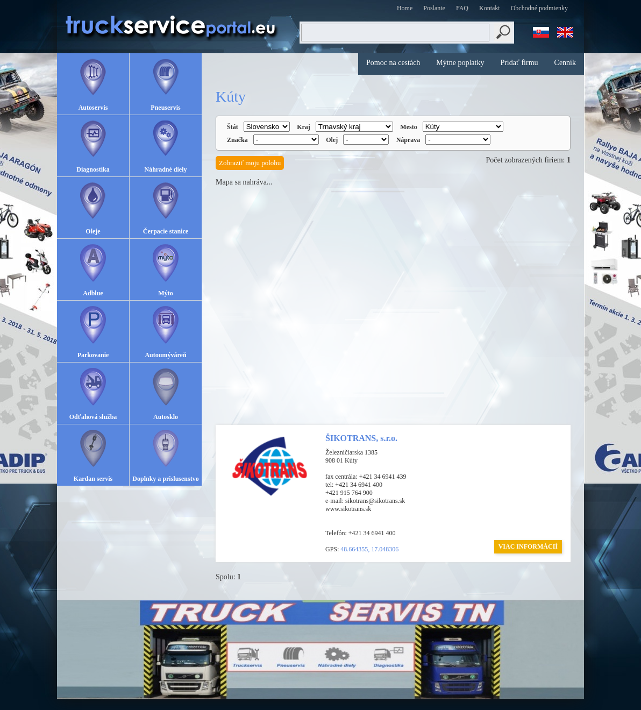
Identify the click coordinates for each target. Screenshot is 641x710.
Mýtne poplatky (460, 63)
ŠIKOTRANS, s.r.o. (361, 438)
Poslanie (434, 8)
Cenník (565, 63)
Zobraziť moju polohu (250, 163)
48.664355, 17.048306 (369, 549)
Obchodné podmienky (539, 8)
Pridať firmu (519, 63)
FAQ (462, 8)
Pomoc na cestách (393, 63)
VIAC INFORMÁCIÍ (528, 546)
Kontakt (489, 8)
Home (404, 8)
